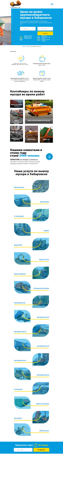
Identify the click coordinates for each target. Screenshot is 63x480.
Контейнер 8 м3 (19, 303)
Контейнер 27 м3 (43, 346)
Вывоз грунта (44, 259)
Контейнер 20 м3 (20, 331)
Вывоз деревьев (20, 274)
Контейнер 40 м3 (43, 375)
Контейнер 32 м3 (20, 360)
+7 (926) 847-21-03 (15, 7)
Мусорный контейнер (41, 288)
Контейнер (18, 418)
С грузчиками (19, 216)
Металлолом (44, 202)
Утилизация (18, 389)
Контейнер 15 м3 (43, 317)
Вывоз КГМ (18, 245)
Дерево (46, 230)
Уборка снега (44, 430)
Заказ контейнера (42, 404)
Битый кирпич (19, 187)
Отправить (45, 33)
